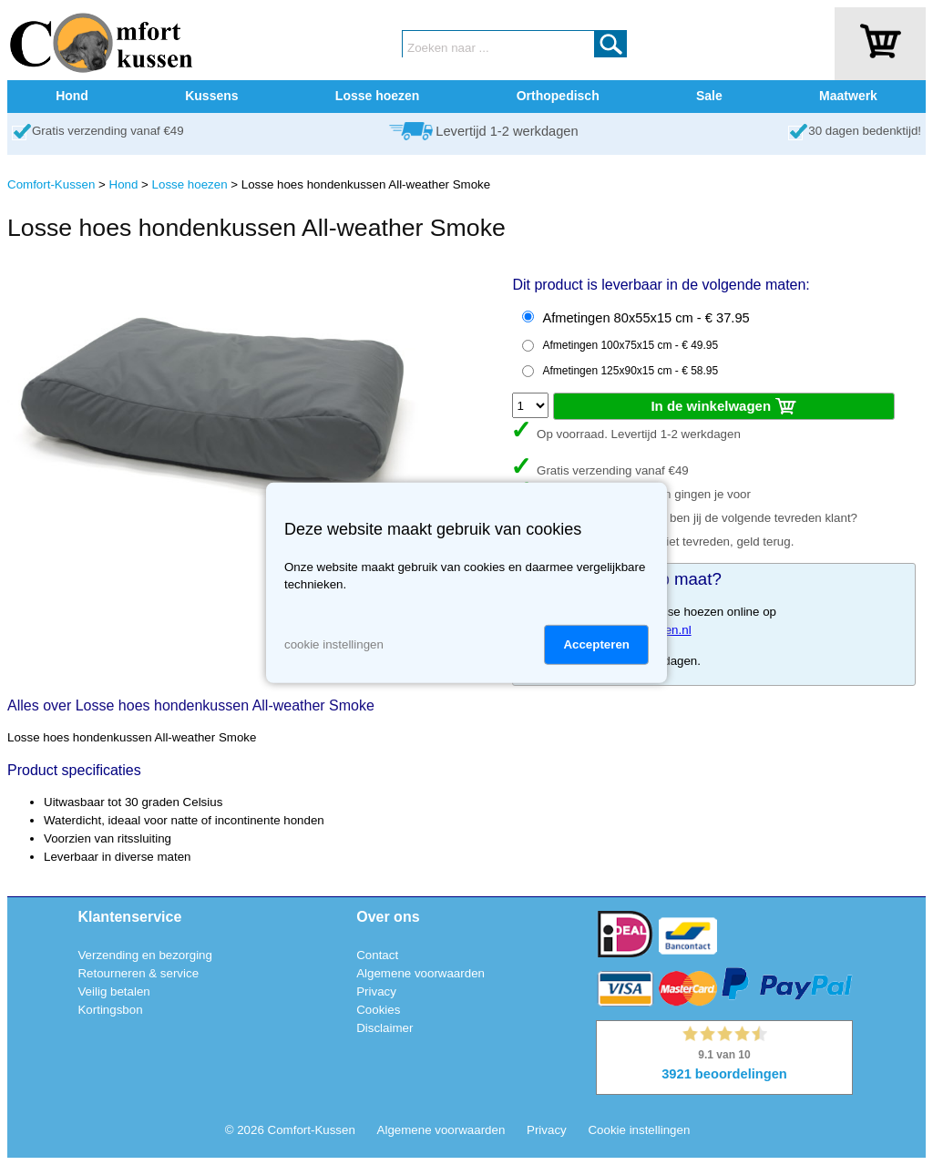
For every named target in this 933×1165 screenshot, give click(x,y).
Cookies (378, 1010)
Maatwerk (848, 95)
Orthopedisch (558, 95)
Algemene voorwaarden (420, 973)
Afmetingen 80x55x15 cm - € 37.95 (645, 318)
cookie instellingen (334, 644)
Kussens (211, 95)
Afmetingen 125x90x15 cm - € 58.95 (630, 370)
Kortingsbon (109, 1010)
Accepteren (596, 644)
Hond (72, 95)
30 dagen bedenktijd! (864, 131)
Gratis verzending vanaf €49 (108, 131)
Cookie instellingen (639, 1130)
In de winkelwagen (724, 407)
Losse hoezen (377, 95)
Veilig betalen (113, 991)
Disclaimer (384, 1028)
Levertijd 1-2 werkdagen (507, 131)
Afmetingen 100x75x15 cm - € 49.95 (630, 345)
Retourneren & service (138, 973)
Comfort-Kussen (51, 184)
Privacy (376, 991)
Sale (709, 95)
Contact (377, 955)
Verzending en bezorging (144, 955)
